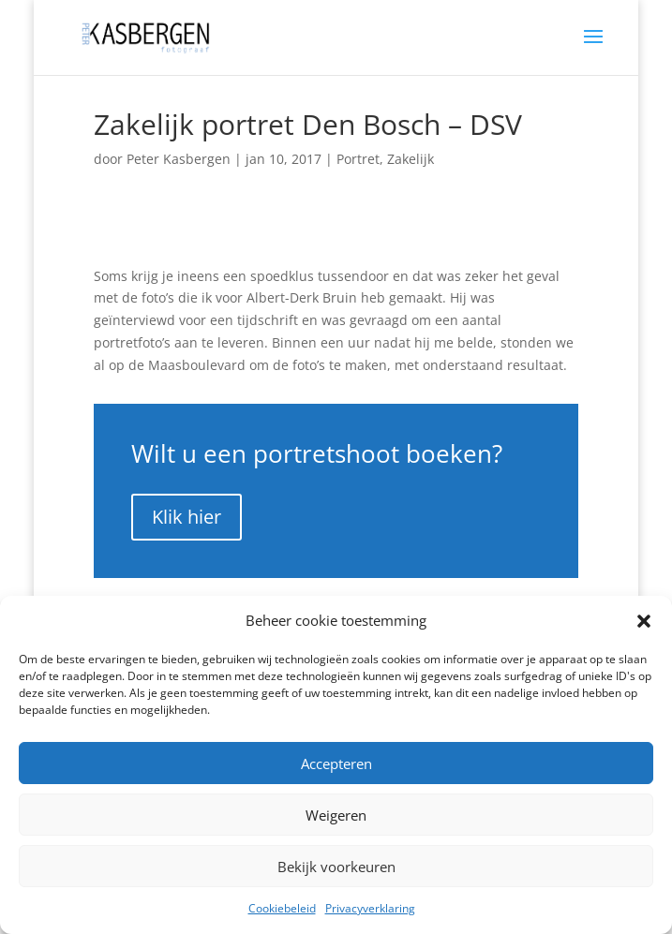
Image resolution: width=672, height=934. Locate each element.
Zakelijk (410, 159)
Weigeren (336, 815)
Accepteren (336, 763)
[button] (644, 621)
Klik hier (186, 516)
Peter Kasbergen (179, 159)
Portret (358, 159)
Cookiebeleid (282, 908)
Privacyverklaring (370, 908)
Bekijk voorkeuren (336, 866)
